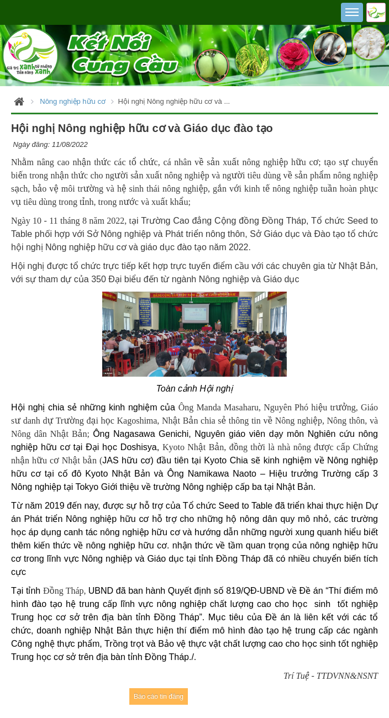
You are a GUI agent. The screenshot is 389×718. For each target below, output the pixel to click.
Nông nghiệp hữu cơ (73, 101)
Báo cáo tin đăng (158, 696)
